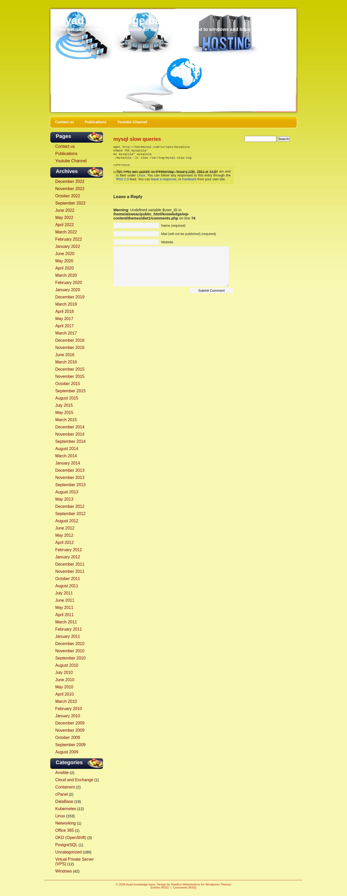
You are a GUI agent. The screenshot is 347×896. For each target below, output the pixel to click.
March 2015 (66, 420)
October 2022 (67, 196)
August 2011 (66, 586)
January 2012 (67, 557)
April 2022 (64, 225)
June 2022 (64, 210)
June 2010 (64, 680)
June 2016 (64, 355)
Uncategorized (68, 852)
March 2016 (66, 362)
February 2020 (68, 282)
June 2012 (64, 528)
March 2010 (66, 701)
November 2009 (69, 730)
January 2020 (67, 290)
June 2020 (64, 253)
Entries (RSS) (160, 887)
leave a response (163, 179)
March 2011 (66, 622)
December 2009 (69, 723)
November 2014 (69, 434)
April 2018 (64, 311)
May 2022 (64, 217)
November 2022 (69, 188)
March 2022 (66, 232)
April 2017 (64, 326)
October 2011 (67, 578)
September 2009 (70, 745)
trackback (189, 179)
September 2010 (70, 658)
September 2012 (70, 513)
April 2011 (64, 615)
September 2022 (70, 203)
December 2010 (69, 643)
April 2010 (64, 694)
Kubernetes (65, 809)
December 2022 (69, 181)
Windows (63, 871)
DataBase (64, 801)
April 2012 (64, 542)
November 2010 (69, 651)
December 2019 (69, 297)
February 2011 (68, 629)
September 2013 (70, 485)
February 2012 (68, 550)
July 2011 (64, 593)
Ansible (62, 772)
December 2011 (69, 564)
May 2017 (64, 318)
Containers (65, 787)
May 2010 (64, 687)
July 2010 (64, 672)
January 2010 (67, 716)
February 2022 (68, 239)
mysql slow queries (137, 139)
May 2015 (64, 412)
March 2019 (66, 304)
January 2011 (67, 636)
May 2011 (64, 607)
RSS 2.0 (122, 179)
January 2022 (67, 246)
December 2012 (69, 506)
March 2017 (66, 333)
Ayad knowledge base (115, 20)
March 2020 (66, 275)
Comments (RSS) (184, 887)
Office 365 (64, 830)
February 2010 (68, 708)
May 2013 (64, 499)
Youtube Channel (132, 122)
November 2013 (69, 477)
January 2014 (67, 463)
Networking (65, 823)
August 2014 (66, 448)
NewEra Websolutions (185, 884)
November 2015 (69, 376)
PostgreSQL (66, 845)
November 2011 (69, 571)
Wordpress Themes (218, 884)
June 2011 (64, 600)
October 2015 (67, 383)
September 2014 (70, 441)
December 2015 (69, 369)
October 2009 (67, 737)
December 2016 (69, 340)
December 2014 (69, 427)
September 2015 (70, 391)
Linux (60, 816)
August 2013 (66, 492)
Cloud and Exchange (74, 780)
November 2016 (69, 347)
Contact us (64, 122)
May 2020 (64, 261)
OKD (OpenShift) (70, 837)
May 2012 (64, 535)
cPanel (61, 794)
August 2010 (66, 665)
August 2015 (66, 398)
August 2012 (66, 521)
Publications (96, 122)
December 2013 (69, 470)
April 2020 (64, 268)
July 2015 (64, 405)
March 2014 (66, 456)
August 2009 (66, 752)
